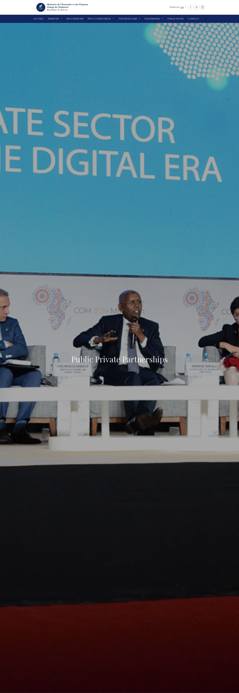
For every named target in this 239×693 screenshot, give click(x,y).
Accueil (39, 18)
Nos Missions (74, 18)
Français (177, 7)
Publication (175, 18)
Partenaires (154, 18)
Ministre (55, 18)
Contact (193, 18)
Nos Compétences (101, 18)
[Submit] (205, 19)
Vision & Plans (129, 18)
